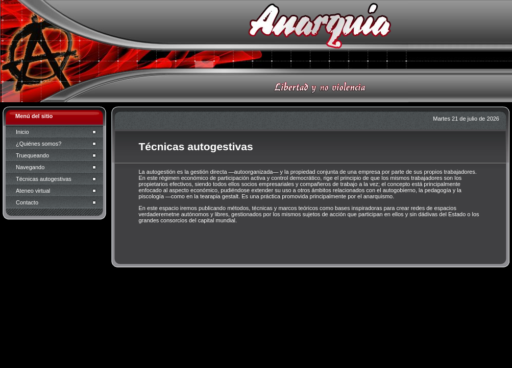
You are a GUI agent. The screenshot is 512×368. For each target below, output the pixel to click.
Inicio (22, 132)
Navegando (30, 167)
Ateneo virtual (33, 191)
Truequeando (32, 155)
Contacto (27, 202)
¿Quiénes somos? (38, 144)
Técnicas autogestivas (43, 179)
